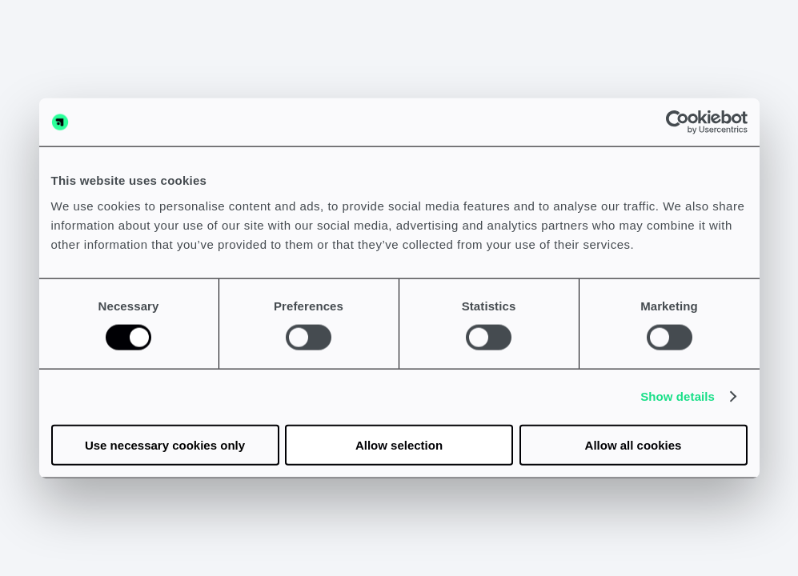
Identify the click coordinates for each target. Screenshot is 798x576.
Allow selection (399, 444)
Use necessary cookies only (165, 444)
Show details (677, 396)
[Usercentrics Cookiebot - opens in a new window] (678, 122)
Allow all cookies (633, 444)
